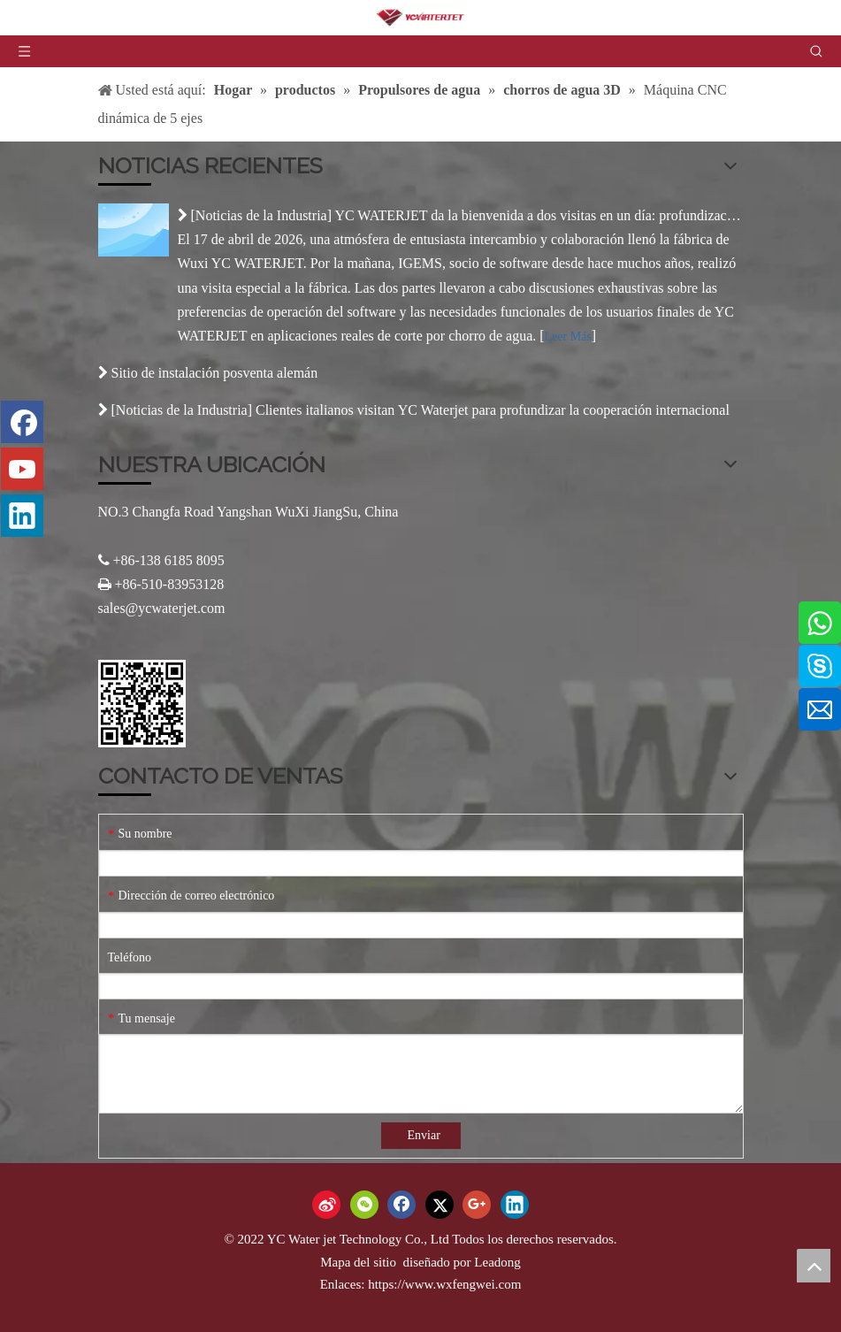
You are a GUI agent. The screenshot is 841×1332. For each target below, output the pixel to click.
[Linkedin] (22, 515)
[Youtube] (22, 469)
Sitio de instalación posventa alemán (214, 372)
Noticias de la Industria (261, 215)
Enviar (424, 1135)
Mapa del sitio (360, 1262)
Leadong (497, 1262)
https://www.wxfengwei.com (444, 1284)
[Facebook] (22, 422)
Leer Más (568, 336)
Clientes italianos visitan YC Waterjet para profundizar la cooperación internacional (493, 409)
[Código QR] (142, 703)
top (813, 1265)
